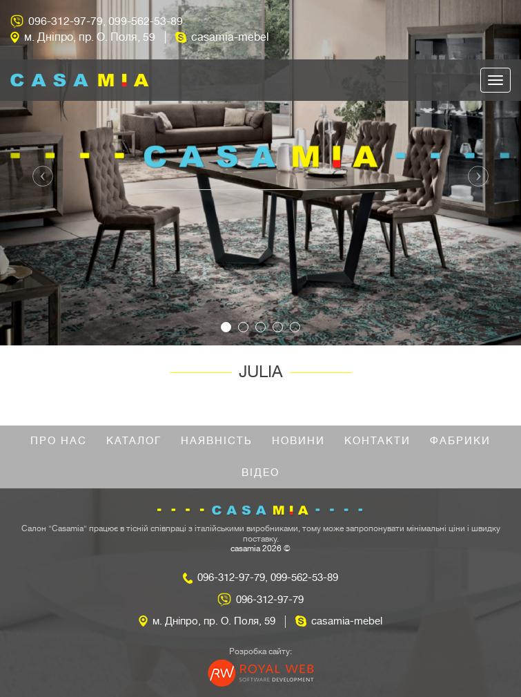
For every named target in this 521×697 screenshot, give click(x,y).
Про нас (58, 441)
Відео (260, 473)
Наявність (217, 441)
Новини (298, 441)
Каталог (133, 441)
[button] (39, 172)
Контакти (377, 441)
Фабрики (460, 441)
